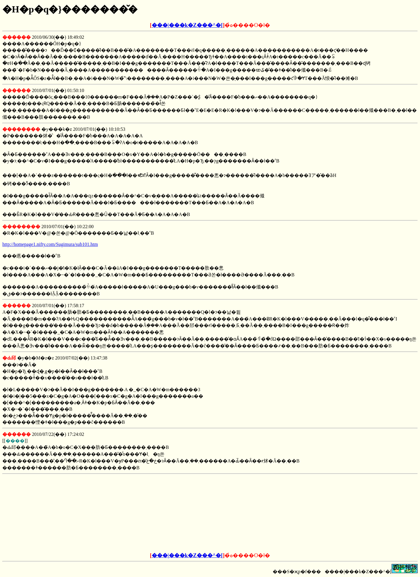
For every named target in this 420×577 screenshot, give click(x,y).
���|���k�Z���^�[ (187, 25)
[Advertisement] (165, 513)
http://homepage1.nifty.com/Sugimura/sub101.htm (50, 244)
